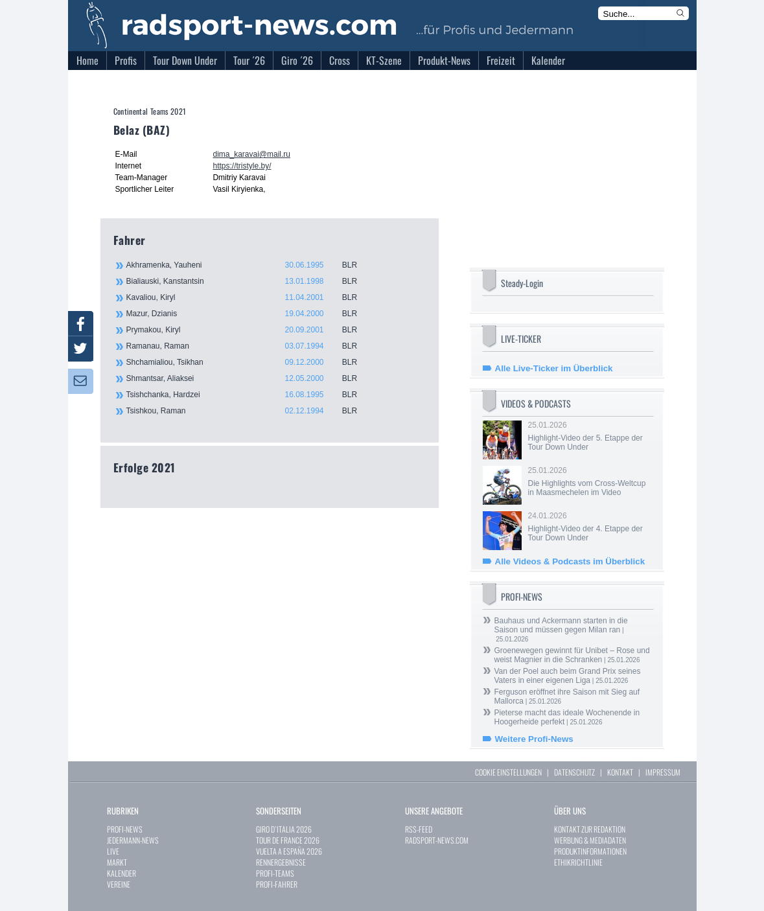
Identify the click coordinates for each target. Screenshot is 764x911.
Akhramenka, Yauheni (249, 265)
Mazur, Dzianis (249, 313)
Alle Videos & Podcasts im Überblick (570, 561)
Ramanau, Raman (249, 346)
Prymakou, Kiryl (249, 329)
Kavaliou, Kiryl (249, 297)
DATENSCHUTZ (574, 772)
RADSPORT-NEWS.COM (437, 840)
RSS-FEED (418, 829)
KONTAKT (620, 772)
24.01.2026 (589, 526)
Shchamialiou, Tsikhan (249, 362)
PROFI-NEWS (125, 829)
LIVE (113, 851)
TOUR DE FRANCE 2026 (287, 840)
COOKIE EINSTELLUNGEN (508, 772)
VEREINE (118, 884)
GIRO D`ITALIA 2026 (284, 829)
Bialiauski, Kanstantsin (249, 281)
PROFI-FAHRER (276, 884)
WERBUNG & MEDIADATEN (590, 840)
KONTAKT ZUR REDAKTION (589, 829)
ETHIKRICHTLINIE (578, 862)
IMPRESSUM (662, 772)
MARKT (117, 862)
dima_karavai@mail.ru (251, 154)
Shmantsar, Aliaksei (249, 378)
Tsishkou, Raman (249, 410)
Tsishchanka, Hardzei (249, 394)
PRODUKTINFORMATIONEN (590, 851)
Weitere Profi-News (534, 739)
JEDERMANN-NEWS (133, 840)
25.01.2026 (589, 436)
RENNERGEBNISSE (281, 862)
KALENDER (121, 873)
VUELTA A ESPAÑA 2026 (289, 851)
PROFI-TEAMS (275, 873)
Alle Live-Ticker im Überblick (554, 368)
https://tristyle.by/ (242, 165)
